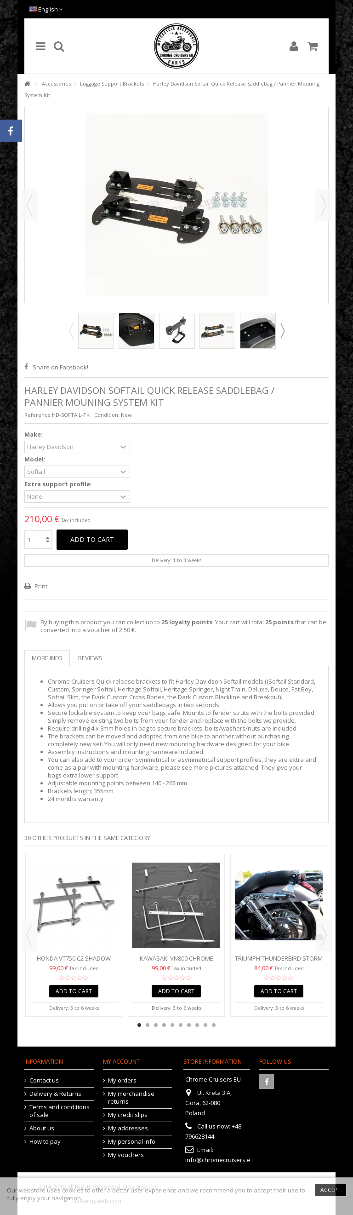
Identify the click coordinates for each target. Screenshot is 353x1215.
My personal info (131, 1142)
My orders (122, 1080)
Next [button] (323, 205)
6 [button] (180, 1025)
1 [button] (139, 1025)
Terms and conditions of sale (59, 1111)
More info (47, 658)
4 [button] (164, 1025)
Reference (37, 414)
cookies (73, 1190)
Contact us (44, 1080)
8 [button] (197, 1025)
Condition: (107, 414)
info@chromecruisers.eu (219, 1160)
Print (40, 586)
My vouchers (126, 1155)
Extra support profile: (58, 484)
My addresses (128, 1128)
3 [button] (156, 1025)
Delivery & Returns (55, 1094)
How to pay (45, 1142)
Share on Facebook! (60, 367)
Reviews (90, 658)
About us (41, 1128)
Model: (35, 459)
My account (121, 1061)
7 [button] (189, 1025)
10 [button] (214, 1025)
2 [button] (147, 1025)
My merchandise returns (131, 1098)
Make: (34, 434)
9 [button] (205, 1025)
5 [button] (172, 1025)
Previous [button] (29, 205)
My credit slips (128, 1115)
